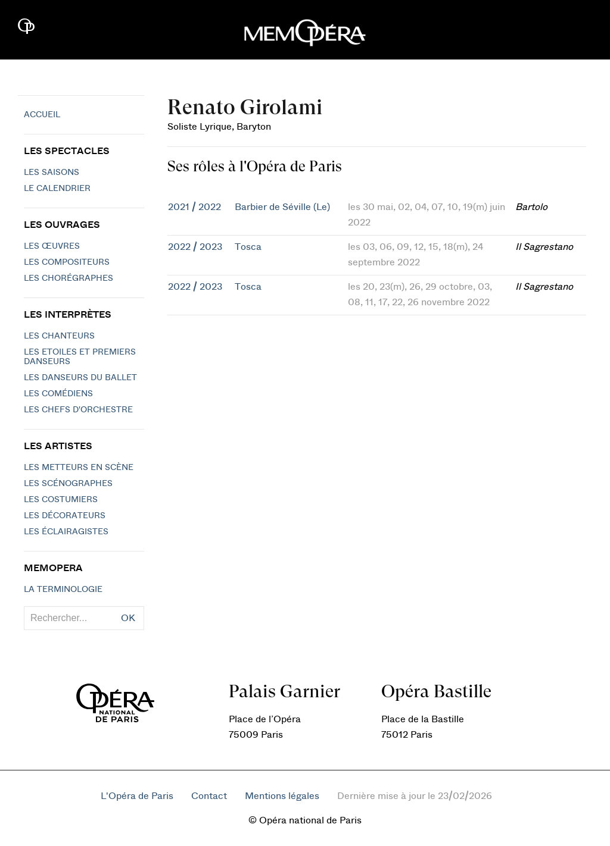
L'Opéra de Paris (137, 796)
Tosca (248, 247)
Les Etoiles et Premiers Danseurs (80, 357)
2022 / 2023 (195, 247)
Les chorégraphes (68, 278)
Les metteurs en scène (78, 467)
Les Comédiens (58, 394)
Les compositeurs (67, 262)
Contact (209, 796)
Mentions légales (282, 796)
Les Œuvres (52, 246)
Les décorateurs (64, 516)
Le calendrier (57, 188)
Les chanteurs (59, 336)
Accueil (42, 115)
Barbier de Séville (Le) (282, 207)
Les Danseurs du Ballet (80, 378)
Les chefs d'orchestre (78, 410)
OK (128, 618)
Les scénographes (68, 484)
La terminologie (63, 589)
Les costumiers (61, 500)
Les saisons (51, 172)
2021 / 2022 (194, 207)
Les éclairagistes (66, 532)
